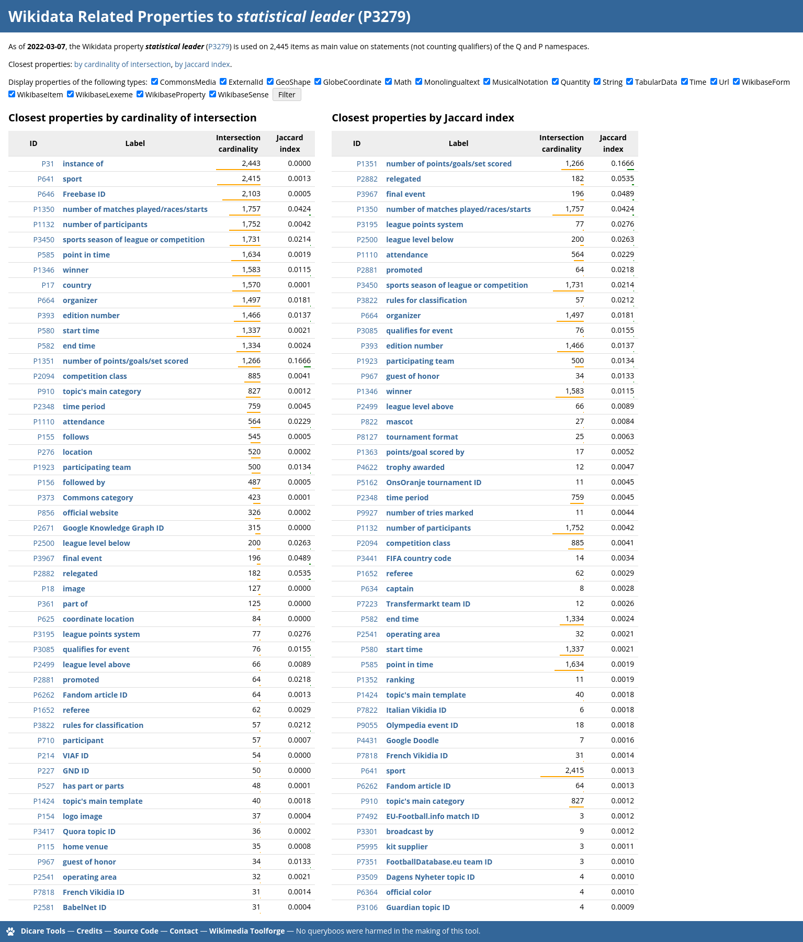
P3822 (43, 725)
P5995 (367, 846)
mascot (399, 422)
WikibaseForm (766, 82)
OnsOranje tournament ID (434, 482)
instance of (83, 164)
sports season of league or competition (134, 239)
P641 (46, 179)
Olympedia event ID (422, 725)
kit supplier (407, 846)
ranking (400, 680)
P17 (48, 285)
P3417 (43, 831)
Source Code (136, 931)
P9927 (367, 513)
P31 (48, 164)
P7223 (367, 604)
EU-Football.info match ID (432, 816)
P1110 (43, 422)
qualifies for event (96, 649)
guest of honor (89, 862)
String (613, 82)
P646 (46, 194)
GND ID (76, 771)
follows (76, 437)
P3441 (367, 558)
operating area (90, 877)
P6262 (43, 695)
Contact (183, 931)
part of (75, 604)
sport (72, 179)
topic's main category (102, 391)
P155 (46, 437)
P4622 (367, 467)
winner (75, 270)
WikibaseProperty (175, 94)
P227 (46, 771)
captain (400, 588)
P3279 (218, 46)
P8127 (367, 437)
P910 (46, 391)
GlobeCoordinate (352, 82)
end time (79, 346)
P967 (46, 862)
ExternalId (246, 82)
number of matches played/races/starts (135, 209)
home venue (85, 846)
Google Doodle (412, 740)
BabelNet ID (85, 907)
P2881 (43, 680)
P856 (46, 513)
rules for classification (103, 725)
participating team (97, 467)
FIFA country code (418, 558)
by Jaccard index (202, 64)
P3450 (43, 239)
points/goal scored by (425, 452)
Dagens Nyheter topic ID (430, 877)
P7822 (367, 710)
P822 (369, 422)
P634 (369, 588)
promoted (81, 680)
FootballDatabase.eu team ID (439, 862)
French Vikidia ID (94, 892)
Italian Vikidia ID (416, 710)
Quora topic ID (89, 831)
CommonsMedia (188, 82)
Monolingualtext (452, 82)
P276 (46, 452)
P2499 (43, 664)
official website (90, 513)
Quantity (575, 82)
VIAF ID (76, 755)
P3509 (367, 877)
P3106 (367, 907)
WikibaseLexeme (104, 94)
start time (81, 330)
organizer (80, 300)
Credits (89, 931)
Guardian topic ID (418, 907)
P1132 (43, 224)
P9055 (367, 725)
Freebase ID (84, 194)
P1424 (43, 801)
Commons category (98, 497)
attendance (84, 422)
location (78, 452)
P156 (46, 482)
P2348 (43, 406)
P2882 (43, 573)
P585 (46, 255)
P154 (46, 816)
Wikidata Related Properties (110, 16)
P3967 (43, 558)
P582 (46, 346)
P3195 (43, 634)
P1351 (43, 361)
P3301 (367, 831)
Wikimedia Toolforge (247, 931)
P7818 (43, 892)
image (74, 588)
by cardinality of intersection (122, 64)
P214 (46, 755)
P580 (46, 330)
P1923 (43, 467)
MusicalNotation (520, 82)
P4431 (367, 740)
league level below (96, 543)
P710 (46, 740)
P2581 (43, 907)
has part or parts (93, 786)
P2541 (43, 877)
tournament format (422, 437)
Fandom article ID (95, 695)
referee (76, 710)
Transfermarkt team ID (428, 604)
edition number (91, 315)
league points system (101, 634)
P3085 (43, 649)
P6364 (367, 892)
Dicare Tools (43, 931)
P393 (46, 315)
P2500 (43, 543)
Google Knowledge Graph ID (113, 528)
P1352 (367, 680)
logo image (83, 816)
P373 (46, 497)
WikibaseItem (40, 94)
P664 (46, 300)
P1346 (43, 270)
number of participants (105, 224)
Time (697, 82)
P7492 (367, 816)
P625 (46, 619)
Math (403, 82)
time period (84, 406)
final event (82, 558)
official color (409, 892)
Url (724, 82)
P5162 (367, 482)
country (77, 285)
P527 (46, 786)
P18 (48, 588)
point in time (86, 255)
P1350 (43, 209)
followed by (84, 482)
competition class (95, 376)
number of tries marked (429, 513)
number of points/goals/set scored (125, 361)
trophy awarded (415, 467)
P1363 (367, 452)
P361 (46, 604)
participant (83, 740)
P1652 (43, 710)
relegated (80, 573)
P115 (46, 846)
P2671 (43, 528)
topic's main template (103, 801)
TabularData (656, 82)
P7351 (367, 862)
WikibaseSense (243, 94)
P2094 (43, 376)
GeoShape (293, 82)
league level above (96, 664)
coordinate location (98, 619)
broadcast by (409, 831)
